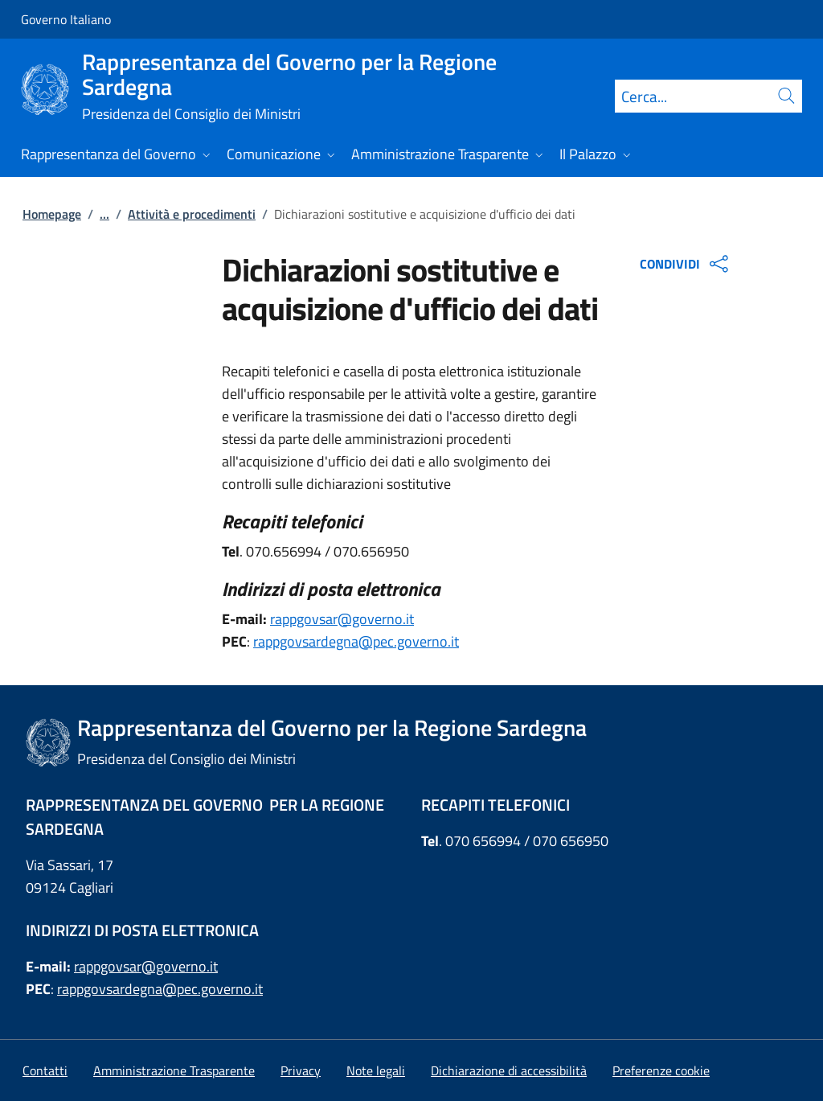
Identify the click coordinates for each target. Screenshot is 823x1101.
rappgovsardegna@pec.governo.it (356, 641)
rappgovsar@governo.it (342, 619)
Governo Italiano (66, 19)
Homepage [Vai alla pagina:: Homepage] (52, 214)
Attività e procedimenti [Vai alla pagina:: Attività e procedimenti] (192, 214)
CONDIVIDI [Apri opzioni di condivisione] (686, 264)
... (104, 214)
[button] (661, 1070)
